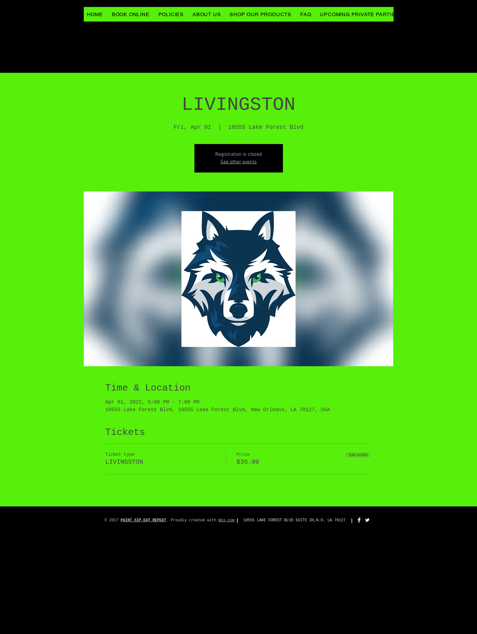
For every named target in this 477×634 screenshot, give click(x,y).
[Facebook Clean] (359, 520)
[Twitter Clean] (367, 520)
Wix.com (226, 520)
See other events (238, 162)
